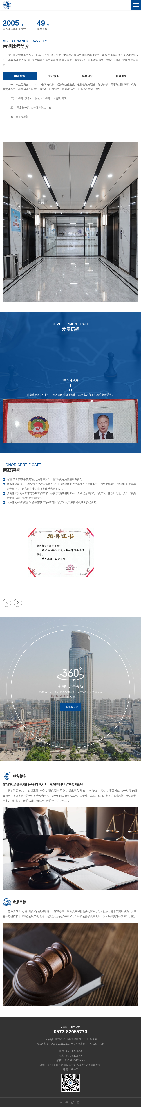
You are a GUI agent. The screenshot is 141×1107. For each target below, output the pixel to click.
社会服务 (121, 76)
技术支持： (91, 1043)
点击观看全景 (70, 707)
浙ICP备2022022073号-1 (62, 1043)
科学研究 (87, 76)
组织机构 (19, 76)
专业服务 (53, 76)
